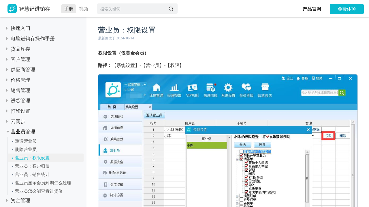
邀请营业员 (26, 141)
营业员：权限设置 (32, 157)
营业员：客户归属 (32, 166)
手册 (68, 8)
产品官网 (312, 9)
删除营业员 (26, 149)
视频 (83, 8)
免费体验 (347, 9)
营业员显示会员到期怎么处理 (43, 182)
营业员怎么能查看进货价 (39, 191)
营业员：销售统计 (32, 174)
